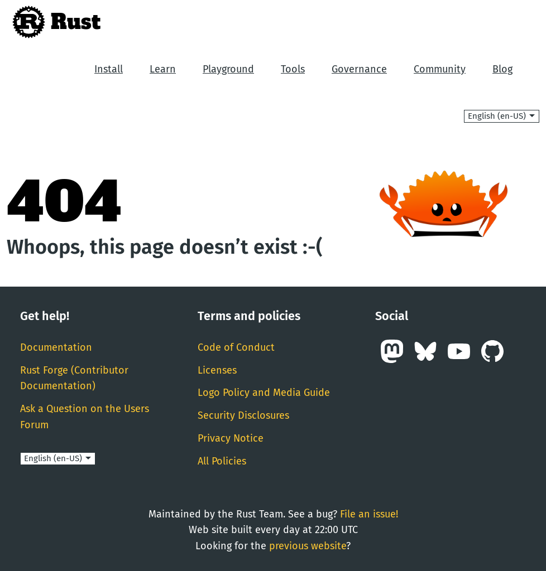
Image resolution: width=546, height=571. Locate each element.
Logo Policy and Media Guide (264, 392)
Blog (502, 69)
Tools (293, 69)
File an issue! (369, 514)
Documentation (56, 347)
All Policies (222, 461)
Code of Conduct (236, 347)
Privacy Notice (231, 438)
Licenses (217, 370)
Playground (228, 69)
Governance (359, 69)
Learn (163, 69)
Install (108, 69)
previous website (307, 546)
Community (440, 69)
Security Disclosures (243, 415)
